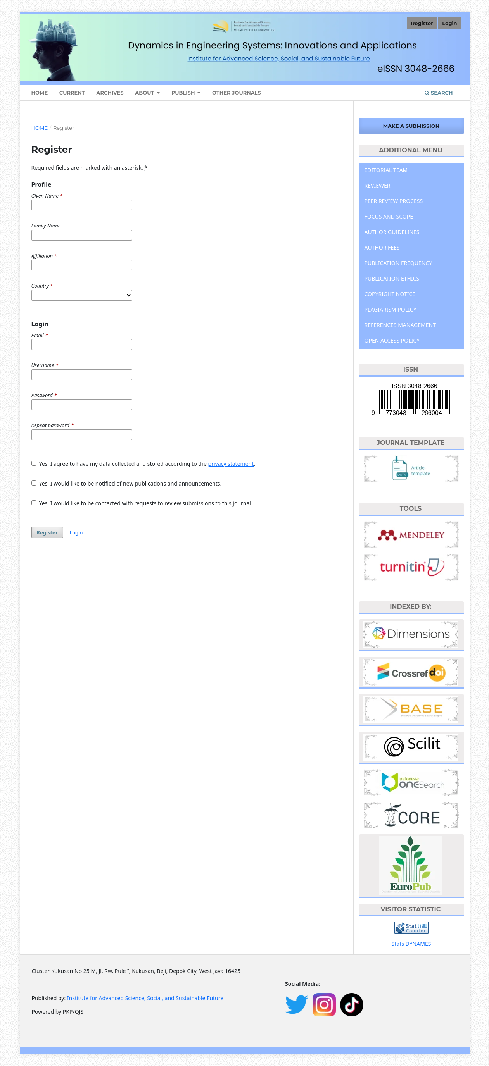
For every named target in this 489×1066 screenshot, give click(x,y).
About (145, 93)
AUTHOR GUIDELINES (392, 232)
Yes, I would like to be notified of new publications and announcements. (126, 483)
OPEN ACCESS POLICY (392, 340)
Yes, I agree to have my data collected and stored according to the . (143, 463)
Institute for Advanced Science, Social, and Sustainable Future (145, 998)
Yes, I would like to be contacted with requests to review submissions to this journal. (141, 503)
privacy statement (231, 463)
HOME (39, 93)
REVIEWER (378, 185)
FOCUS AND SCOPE (389, 216)
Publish (183, 93)
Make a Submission (411, 126)
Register (422, 23)
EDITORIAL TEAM (386, 170)
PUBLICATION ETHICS (392, 278)
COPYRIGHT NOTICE (390, 294)
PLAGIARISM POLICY (390, 309)
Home (39, 128)
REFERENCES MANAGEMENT (400, 325)
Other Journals (236, 93)
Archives (110, 93)
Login (449, 23)
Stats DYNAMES (411, 943)
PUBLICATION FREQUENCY (398, 263)
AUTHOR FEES (382, 247)
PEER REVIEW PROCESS (394, 201)
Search (439, 93)
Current (72, 93)
